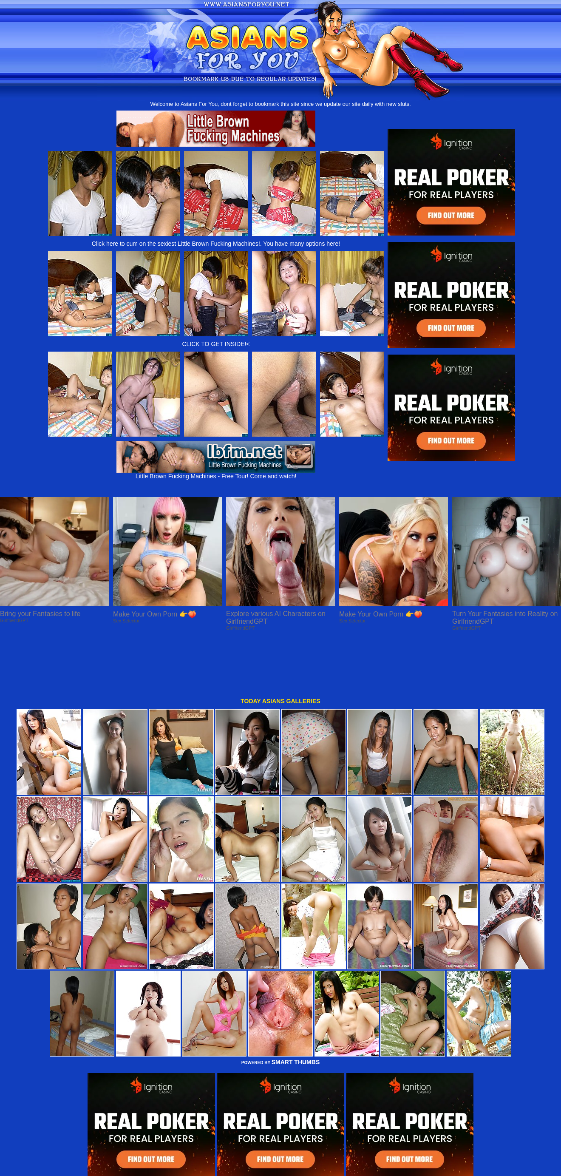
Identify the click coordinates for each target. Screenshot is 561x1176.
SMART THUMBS (296, 1009)
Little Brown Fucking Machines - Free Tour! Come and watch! (215, 473)
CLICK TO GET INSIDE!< (215, 344)
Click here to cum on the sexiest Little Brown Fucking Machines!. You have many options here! (216, 243)
